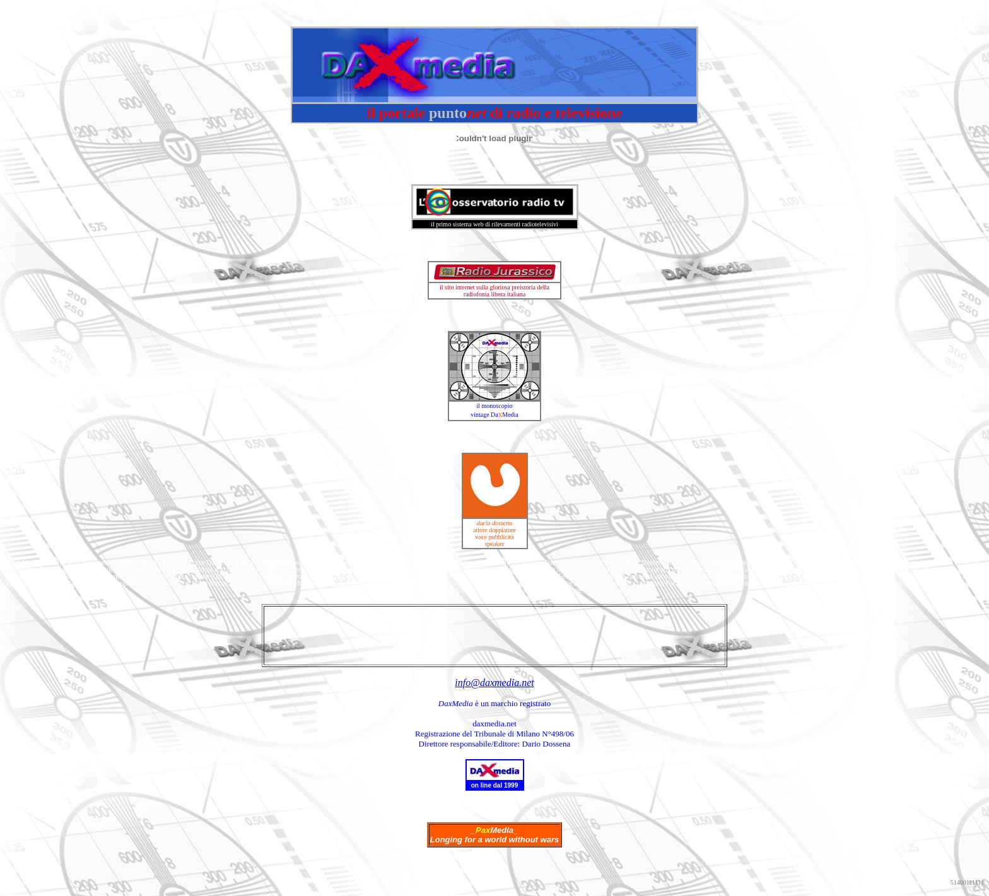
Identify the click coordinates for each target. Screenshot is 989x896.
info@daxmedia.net (494, 682)
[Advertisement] (494, 635)
